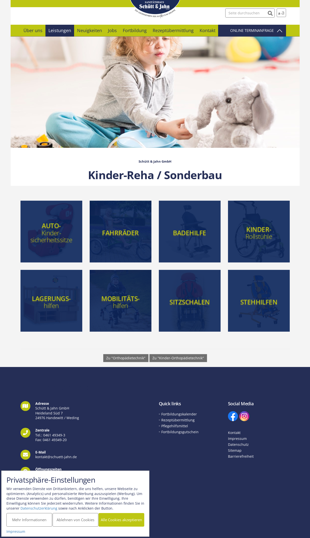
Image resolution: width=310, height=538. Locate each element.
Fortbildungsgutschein (180, 432)
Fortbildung (135, 30)
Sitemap (235, 450)
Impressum (237, 438)
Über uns (32, 30)
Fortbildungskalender (179, 414)
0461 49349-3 (54, 435)
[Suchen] (270, 12)
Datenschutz (238, 444)
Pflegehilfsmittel (174, 426)
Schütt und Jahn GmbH (155, 9)
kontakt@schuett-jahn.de (56, 456)
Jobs (112, 30)
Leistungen (59, 30)
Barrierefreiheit (241, 456)
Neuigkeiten (89, 30)
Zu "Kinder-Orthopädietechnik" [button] (178, 358)
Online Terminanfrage (252, 30)
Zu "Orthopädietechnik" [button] (125, 358)
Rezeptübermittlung (173, 30)
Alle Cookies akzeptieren (123, 518)
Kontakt (207, 30)
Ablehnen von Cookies (76, 518)
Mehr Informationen (30, 518)
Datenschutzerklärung (40, 506)
